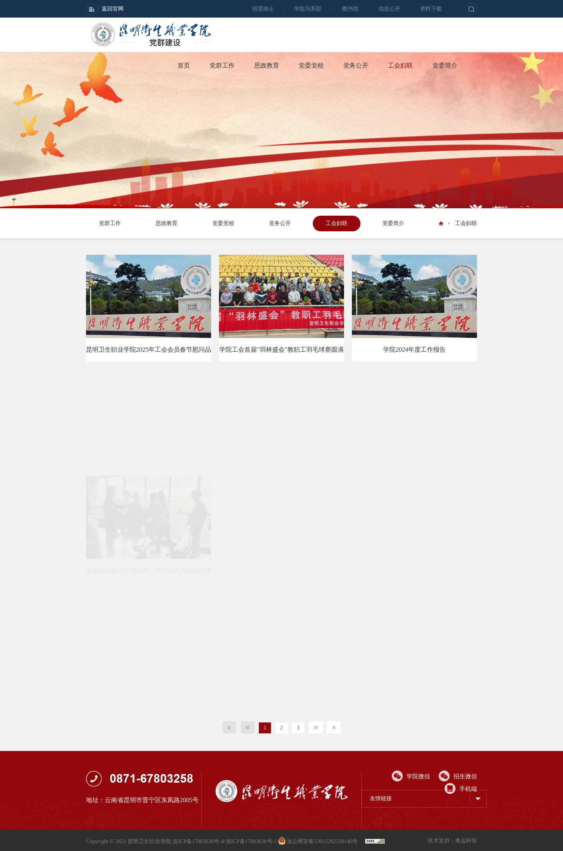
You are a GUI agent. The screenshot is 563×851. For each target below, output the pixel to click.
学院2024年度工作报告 (414, 349)
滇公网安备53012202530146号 (318, 841)
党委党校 (311, 65)
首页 (184, 65)
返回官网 (105, 9)
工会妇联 (400, 65)
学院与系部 (307, 9)
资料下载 (431, 9)
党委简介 (444, 65)
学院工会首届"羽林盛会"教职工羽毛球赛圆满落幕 (281, 353)
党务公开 (355, 65)
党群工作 (222, 65)
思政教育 (266, 65)
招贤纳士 (263, 9)
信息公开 (389, 9)
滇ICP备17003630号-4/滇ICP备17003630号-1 (224, 841)
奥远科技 (466, 841)
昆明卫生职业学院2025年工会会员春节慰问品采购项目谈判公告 (148, 353)
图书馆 (350, 9)
